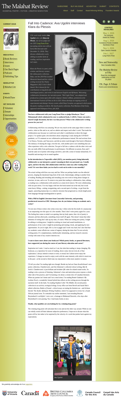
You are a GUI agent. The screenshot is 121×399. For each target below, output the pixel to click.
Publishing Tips (11, 76)
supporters (29, 384)
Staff (72, 11)
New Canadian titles (108, 65)
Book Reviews (10, 59)
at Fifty (108, 71)
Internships (9, 115)
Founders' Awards (112, 11)
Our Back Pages (11, 69)
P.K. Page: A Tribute (108, 84)
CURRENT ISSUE (9, 24)
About (65, 11)
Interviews (9, 62)
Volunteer (8, 108)
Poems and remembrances (108, 87)
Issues (7, 66)
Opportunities (10, 118)
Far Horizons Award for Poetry (108, 36)
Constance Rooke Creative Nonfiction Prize (108, 44)
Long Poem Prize (43, 43)
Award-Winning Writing (94, 11)
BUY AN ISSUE (77, 6)
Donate (7, 111)
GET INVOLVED (9, 104)
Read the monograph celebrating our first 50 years (108, 77)
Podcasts (8, 73)
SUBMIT (102, 6)
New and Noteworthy (108, 62)
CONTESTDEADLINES (108, 28)
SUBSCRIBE (62, 6)
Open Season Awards (108, 50)
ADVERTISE (91, 6)
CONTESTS (114, 6)
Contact (80, 11)
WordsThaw (9, 97)
